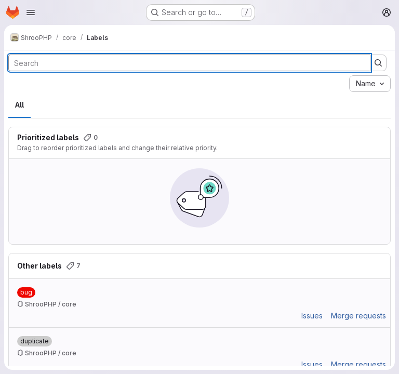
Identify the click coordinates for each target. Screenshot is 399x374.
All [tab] (19, 104)
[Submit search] (378, 63)
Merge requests (358, 315)
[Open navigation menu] (30, 12)
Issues (312, 315)
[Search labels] (189, 63)
